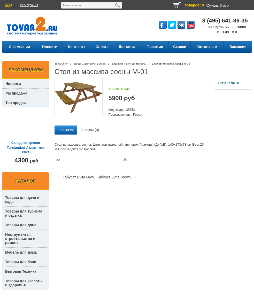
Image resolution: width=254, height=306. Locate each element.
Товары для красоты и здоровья (24, 283)
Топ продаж (15, 103)
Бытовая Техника (20, 271)
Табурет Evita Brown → (116, 177)
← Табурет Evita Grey (75, 177)
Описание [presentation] (66, 130)
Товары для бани (20, 262)
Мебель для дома (21, 252)
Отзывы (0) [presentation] (89, 130)
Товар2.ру (61, 63)
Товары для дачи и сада (89, 63)
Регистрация (29, 5)
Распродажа (16, 93)
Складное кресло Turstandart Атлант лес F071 (25, 147)
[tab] (66, 130)
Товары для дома (21, 225)
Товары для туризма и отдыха (23, 213)
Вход (8, 5)
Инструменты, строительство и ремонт (20, 238)
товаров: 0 (194, 5)
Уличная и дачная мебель (129, 63)
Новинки (13, 84)
